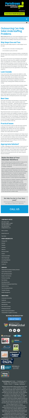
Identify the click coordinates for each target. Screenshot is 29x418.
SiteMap (16, 384)
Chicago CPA (4, 241)
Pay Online (4, 236)
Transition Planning (5, 290)
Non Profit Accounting (6, 306)
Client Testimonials (5, 257)
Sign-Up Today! (14, 319)
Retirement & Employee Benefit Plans (9, 284)
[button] (26, 19)
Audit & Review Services (7, 271)
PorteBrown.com (21, 381)
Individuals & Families (6, 302)
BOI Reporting (4, 262)
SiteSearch (22, 384)
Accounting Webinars (6, 260)
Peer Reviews (4, 280)
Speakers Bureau (5, 286)
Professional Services (6, 308)
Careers (3, 253)
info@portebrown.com (6, 227)
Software (3, 245)
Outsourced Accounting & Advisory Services (11, 269)
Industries (4, 247)
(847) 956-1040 (5, 224)
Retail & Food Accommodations (8, 310)
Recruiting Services (6, 282)
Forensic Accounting (6, 278)
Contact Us (4, 264)
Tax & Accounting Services (7, 288)
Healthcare (4, 300)
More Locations (5, 230)
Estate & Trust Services (6, 275)
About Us (3, 249)
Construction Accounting (7, 298)
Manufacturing (4, 304)
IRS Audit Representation (7, 273)
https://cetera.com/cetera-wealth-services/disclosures (14, 405)
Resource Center (5, 251)
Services (3, 243)
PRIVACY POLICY (8, 384)
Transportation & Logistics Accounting (9, 312)
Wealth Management (6, 292)
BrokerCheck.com (5, 233)
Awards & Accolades (6, 255)
